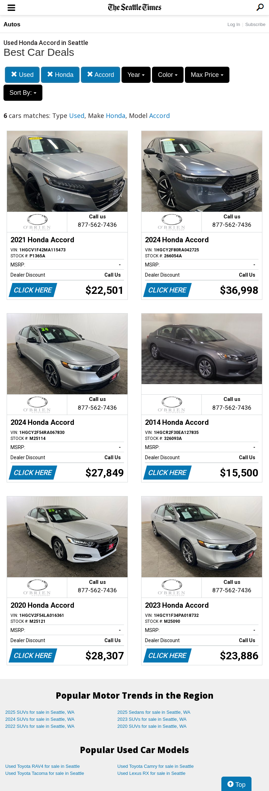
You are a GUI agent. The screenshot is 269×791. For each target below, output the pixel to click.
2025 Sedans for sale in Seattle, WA (153, 712)
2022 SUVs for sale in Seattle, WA (40, 726)
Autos (12, 24)
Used (22, 74)
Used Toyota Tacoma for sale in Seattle (44, 773)
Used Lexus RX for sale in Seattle (151, 773)
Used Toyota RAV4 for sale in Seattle (42, 766)
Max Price (207, 74)
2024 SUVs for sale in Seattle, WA (40, 719)
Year (136, 74)
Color (168, 74)
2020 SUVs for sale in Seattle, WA (152, 726)
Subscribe (255, 24)
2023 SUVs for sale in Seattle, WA (152, 719)
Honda (60, 74)
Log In (233, 24)
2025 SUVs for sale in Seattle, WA (40, 712)
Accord (100, 74)
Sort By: (22, 92)
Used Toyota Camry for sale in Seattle (155, 766)
